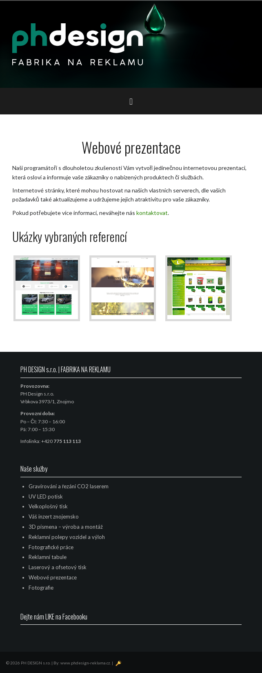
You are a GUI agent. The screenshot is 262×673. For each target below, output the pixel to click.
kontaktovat (152, 212)
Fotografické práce (51, 547)
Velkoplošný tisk (48, 506)
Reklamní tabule (48, 557)
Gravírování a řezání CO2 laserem (69, 486)
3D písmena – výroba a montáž (66, 526)
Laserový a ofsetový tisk (58, 567)
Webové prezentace (53, 577)
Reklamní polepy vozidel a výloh (67, 537)
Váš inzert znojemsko (54, 516)
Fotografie (41, 587)
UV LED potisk (46, 496)
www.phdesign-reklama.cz (85, 662)
